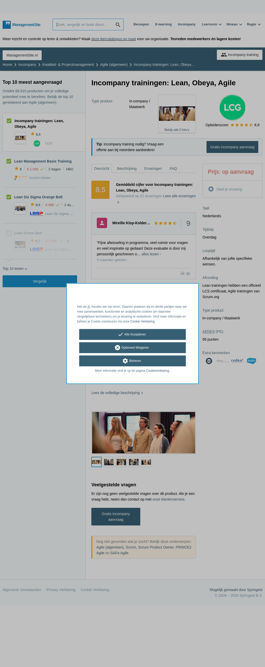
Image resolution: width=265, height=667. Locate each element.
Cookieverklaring (157, 371)
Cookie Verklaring (142, 321)
